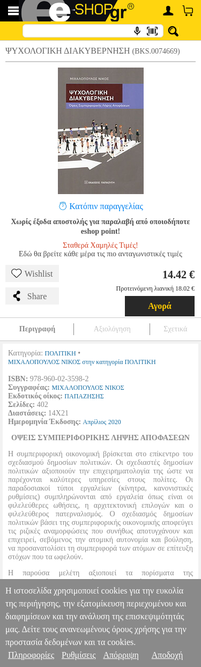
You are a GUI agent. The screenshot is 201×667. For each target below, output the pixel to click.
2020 (114, 422)
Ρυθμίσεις (78, 654)
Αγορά (160, 305)
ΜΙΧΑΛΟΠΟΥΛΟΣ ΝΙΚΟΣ (87, 387)
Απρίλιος (95, 422)
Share (29, 296)
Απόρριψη (120, 654)
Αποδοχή (167, 654)
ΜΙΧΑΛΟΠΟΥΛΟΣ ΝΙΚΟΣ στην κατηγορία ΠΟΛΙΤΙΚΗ (82, 362)
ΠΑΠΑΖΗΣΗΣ (83, 396)
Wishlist (32, 273)
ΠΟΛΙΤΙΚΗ (60, 353)
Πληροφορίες (31, 654)
